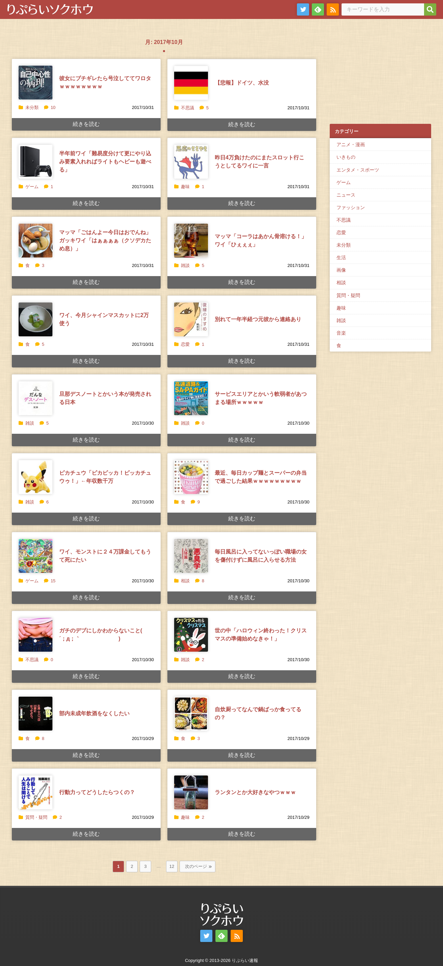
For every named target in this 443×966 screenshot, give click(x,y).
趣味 (185, 186)
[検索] (430, 9)
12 (171, 866)
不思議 (187, 107)
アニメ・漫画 (350, 144)
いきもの (345, 157)
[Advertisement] (380, 74)
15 (49, 580)
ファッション (350, 207)
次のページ (196, 866)
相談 (185, 580)
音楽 (341, 333)
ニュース (345, 195)
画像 (341, 270)
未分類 (32, 107)
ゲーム (32, 186)
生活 (341, 257)
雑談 (185, 265)
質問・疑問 (36, 817)
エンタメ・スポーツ (357, 170)
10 (49, 107)
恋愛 (185, 344)
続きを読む (86, 124)
